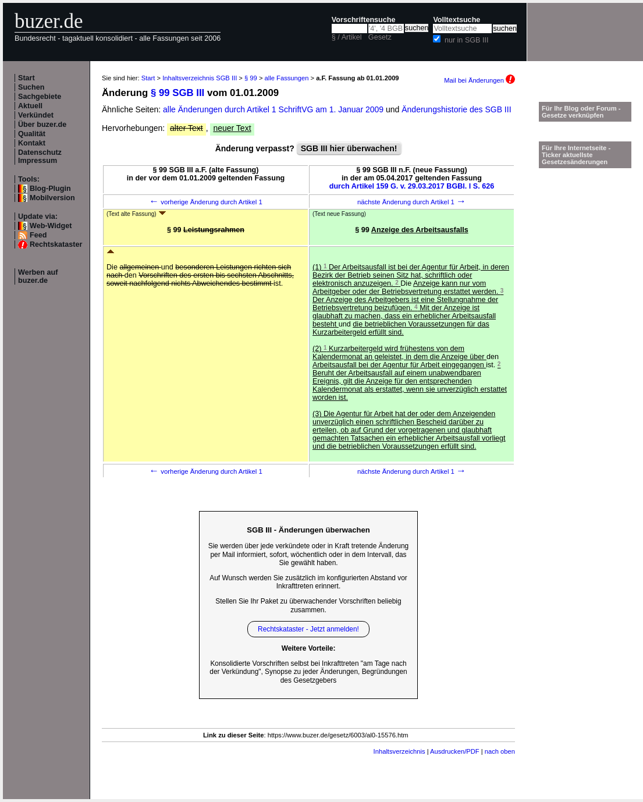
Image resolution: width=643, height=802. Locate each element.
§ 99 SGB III (177, 92)
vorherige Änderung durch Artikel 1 (205, 201)
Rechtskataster (56, 244)
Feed (38, 235)
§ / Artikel (347, 37)
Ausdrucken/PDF (454, 751)
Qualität (31, 134)
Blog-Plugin (50, 188)
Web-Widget (51, 226)
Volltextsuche (456, 20)
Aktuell (30, 106)
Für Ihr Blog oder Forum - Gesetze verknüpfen (581, 112)
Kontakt (31, 143)
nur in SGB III (467, 40)
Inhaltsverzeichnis (399, 751)
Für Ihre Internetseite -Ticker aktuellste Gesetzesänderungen (576, 154)
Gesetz (380, 37)
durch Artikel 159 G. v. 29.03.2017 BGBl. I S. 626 (412, 186)
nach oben (500, 751)
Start (26, 78)
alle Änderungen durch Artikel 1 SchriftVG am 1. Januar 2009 (274, 109)
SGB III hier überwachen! (349, 148)
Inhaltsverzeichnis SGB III (199, 77)
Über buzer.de (42, 124)
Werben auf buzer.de (38, 276)
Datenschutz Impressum (40, 156)
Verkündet (36, 115)
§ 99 (250, 77)
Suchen (31, 87)
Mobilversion (52, 198)
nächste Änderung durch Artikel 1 (411, 201)
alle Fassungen (287, 77)
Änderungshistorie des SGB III (456, 109)
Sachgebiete (39, 97)
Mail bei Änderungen (479, 80)
